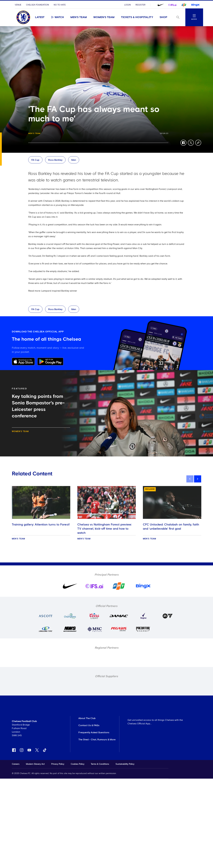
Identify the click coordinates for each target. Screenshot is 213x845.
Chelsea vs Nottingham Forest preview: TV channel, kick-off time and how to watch (104, 528)
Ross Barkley (55, 160)
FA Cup (35, 160)
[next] (197, 478)
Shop (163, 17)
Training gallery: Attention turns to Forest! (41, 524)
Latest (40, 17)
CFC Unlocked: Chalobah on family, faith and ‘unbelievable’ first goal (171, 526)
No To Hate (60, 5)
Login (127, 5)
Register (140, 5)
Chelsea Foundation (37, 5)
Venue (18, 5)
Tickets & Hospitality (137, 17)
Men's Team (78, 17)
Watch (57, 17)
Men (73, 160)
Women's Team (103, 17)
